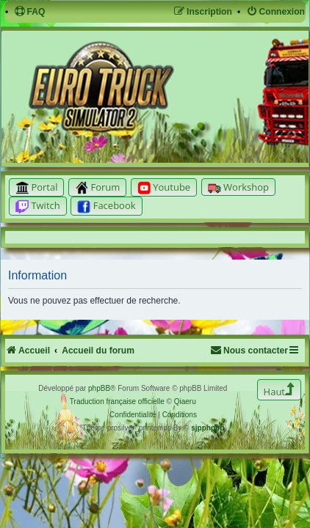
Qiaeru (185, 401)
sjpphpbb (207, 428)
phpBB (99, 388)
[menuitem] (30, 12)
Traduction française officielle (117, 401)
